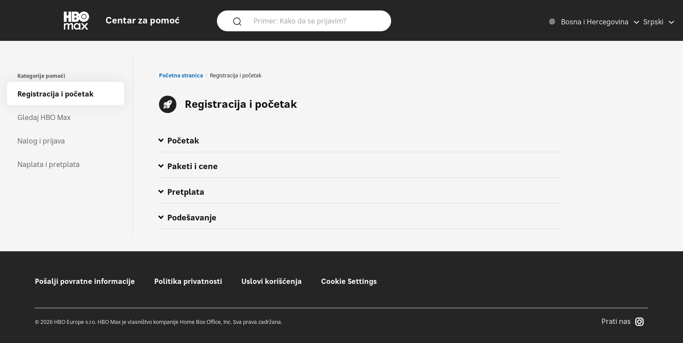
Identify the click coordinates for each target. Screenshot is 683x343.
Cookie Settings (349, 281)
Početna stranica (181, 75)
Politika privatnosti (188, 281)
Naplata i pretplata (48, 164)
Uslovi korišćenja (271, 281)
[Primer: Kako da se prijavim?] (317, 20)
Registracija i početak (55, 94)
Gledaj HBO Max (44, 117)
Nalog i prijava (41, 141)
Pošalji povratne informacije (85, 281)
